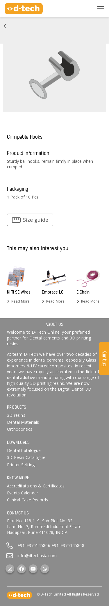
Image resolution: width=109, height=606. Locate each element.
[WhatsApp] (44, 568)
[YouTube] (33, 568)
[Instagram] (10, 568)
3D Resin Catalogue (26, 457)
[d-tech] (24, 9)
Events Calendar (22, 493)
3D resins (16, 415)
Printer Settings (22, 464)
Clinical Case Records (27, 500)
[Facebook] (21, 568)
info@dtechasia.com (37, 555)
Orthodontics (20, 429)
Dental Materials (23, 422)
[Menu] (101, 8)
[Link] (5, 26)
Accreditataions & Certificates (36, 486)
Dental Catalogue (24, 450)
